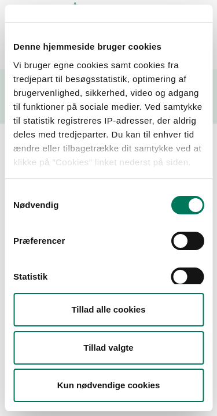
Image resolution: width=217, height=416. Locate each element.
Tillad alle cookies (108, 309)
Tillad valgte (108, 347)
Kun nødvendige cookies (108, 385)
